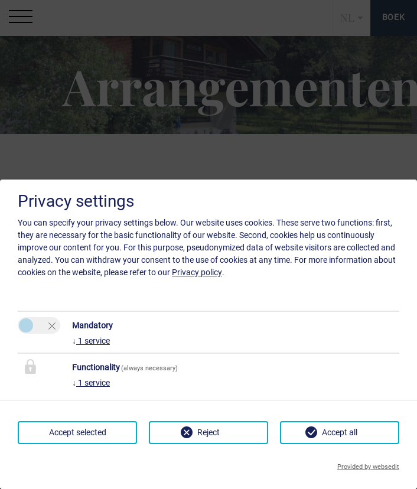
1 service (91, 340)
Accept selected (77, 432)
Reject (208, 432)
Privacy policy (197, 272)
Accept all (339, 432)
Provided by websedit (368, 467)
